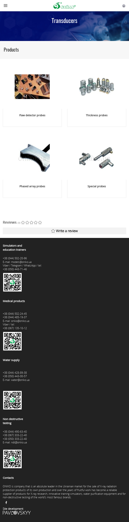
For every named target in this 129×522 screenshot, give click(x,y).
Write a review (64, 230)
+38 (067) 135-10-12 (15, 328)
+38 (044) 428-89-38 (15, 372)
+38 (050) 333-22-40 (15, 439)
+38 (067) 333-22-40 (15, 435)
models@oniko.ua (21, 262)
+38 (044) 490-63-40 (15, 431)
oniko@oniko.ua (20, 321)
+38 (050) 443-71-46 (15, 269)
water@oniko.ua (20, 380)
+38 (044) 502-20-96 (15, 258)
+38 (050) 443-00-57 (15, 376)
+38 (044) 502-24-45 (15, 313)
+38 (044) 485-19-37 (15, 317)
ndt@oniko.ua (19, 442)
